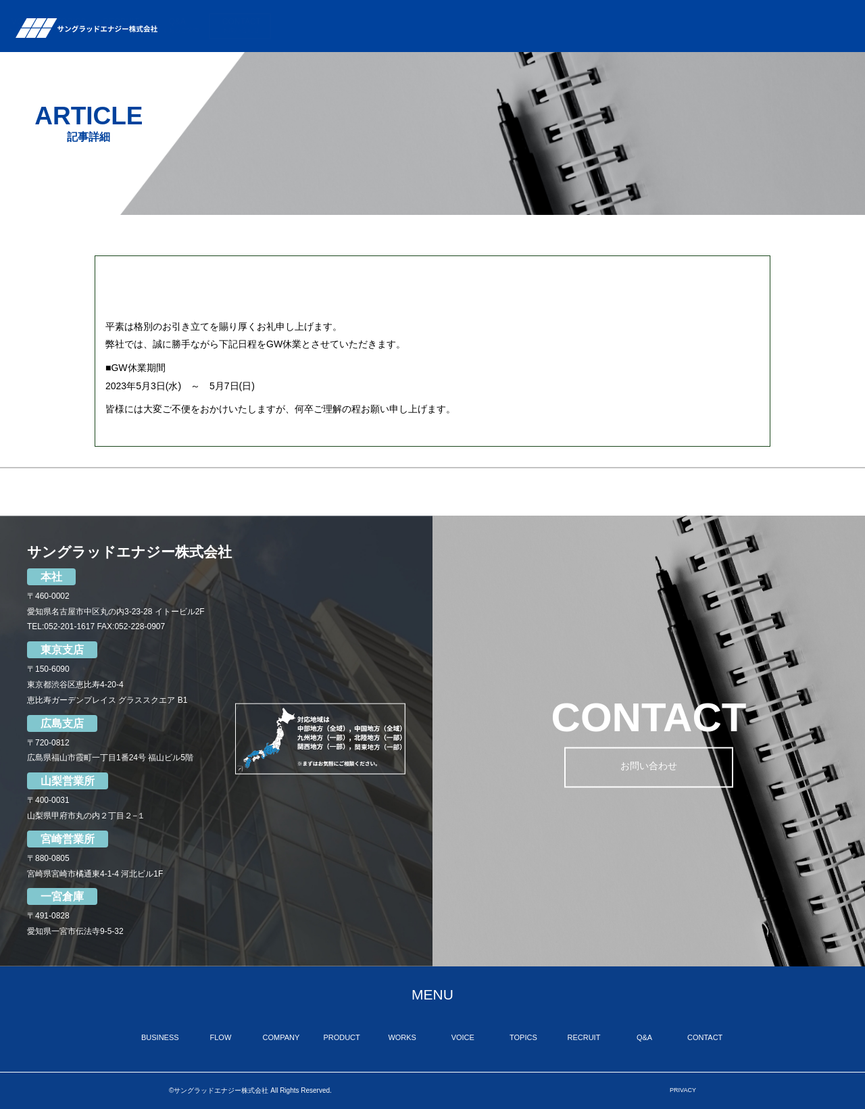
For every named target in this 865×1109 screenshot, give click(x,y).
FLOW (394, 26)
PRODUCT (509, 26)
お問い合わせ (648, 768)
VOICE (609, 26)
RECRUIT (706, 26)
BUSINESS (335, 26)
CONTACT (827, 26)
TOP (289, 26)
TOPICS (656, 26)
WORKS (562, 26)
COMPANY (452, 26)
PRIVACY (683, 1090)
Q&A (762, 26)
